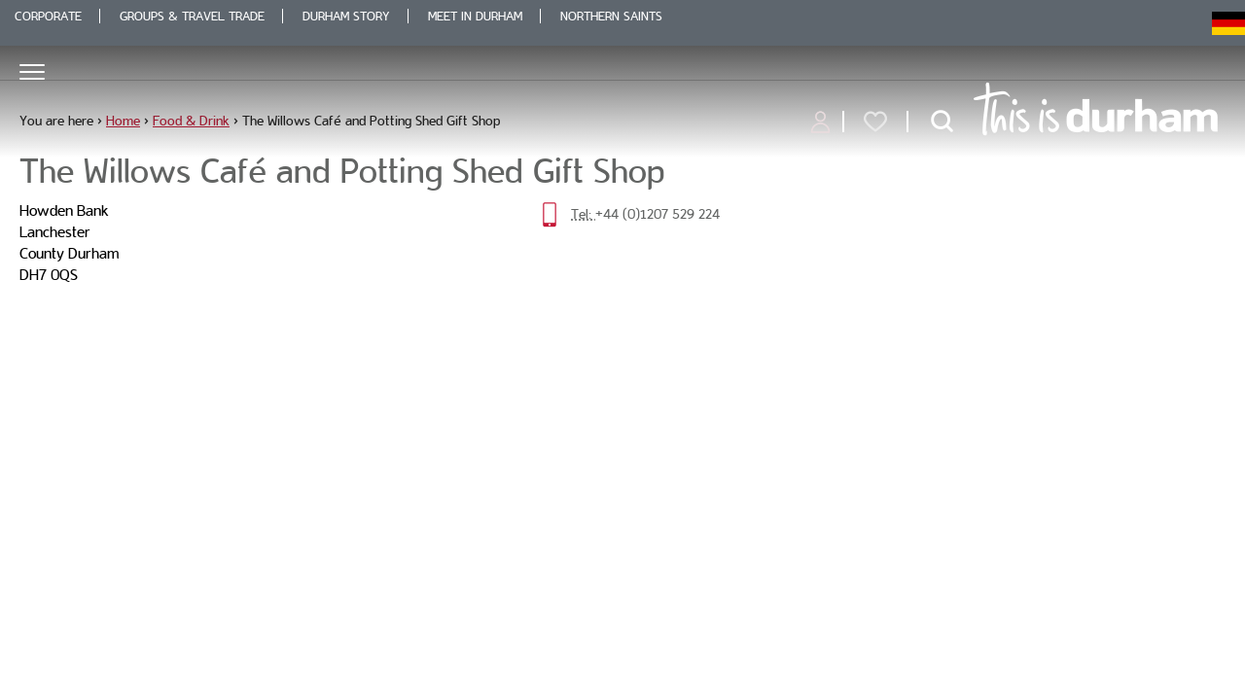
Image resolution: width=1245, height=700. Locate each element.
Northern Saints (611, 16)
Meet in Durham (475, 16)
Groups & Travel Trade (192, 16)
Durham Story (346, 16)
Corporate (48, 16)
